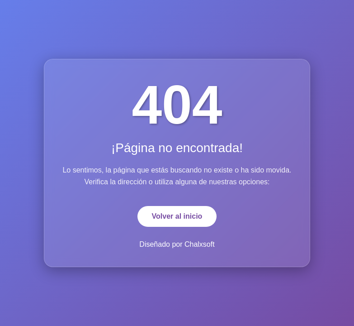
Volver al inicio (177, 216)
